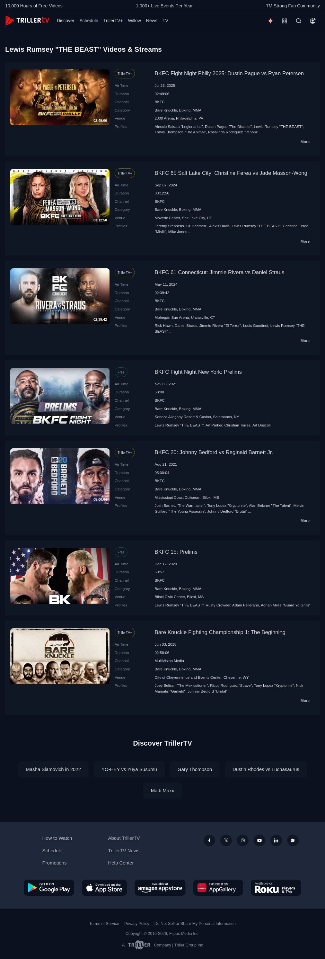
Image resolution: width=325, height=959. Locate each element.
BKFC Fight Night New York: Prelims (198, 372)
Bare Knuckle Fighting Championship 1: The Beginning (220, 632)
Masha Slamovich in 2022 (53, 769)
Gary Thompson (195, 769)
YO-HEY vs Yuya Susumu (129, 769)
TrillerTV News (123, 850)
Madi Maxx (162, 790)
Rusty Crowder (218, 605)
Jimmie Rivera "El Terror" (220, 325)
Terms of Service (104, 923)
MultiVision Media (169, 661)
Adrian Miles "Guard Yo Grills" (285, 605)
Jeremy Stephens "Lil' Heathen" (181, 226)
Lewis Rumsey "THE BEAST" (278, 126)
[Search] (299, 21)
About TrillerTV (124, 838)
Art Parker (214, 425)
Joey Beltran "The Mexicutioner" (181, 685)
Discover (65, 20)
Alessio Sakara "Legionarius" (179, 126)
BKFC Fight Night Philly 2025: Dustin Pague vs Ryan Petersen (229, 73)
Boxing (185, 110)
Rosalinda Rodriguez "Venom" (233, 132)
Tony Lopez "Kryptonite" (227, 505)
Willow (134, 20)
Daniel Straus (186, 325)
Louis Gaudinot (255, 325)
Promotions (54, 862)
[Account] (313, 21)
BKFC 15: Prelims (176, 552)
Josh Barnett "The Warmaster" (180, 505)
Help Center (121, 862)
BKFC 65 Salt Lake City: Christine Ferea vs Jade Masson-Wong (231, 173)
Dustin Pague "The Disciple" (228, 126)
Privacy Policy (136, 923)
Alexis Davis (219, 226)
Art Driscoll (261, 425)
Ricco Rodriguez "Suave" (231, 685)
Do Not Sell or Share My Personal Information (195, 923)
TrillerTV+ (113, 20)
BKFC (160, 102)
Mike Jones (177, 231)
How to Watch (57, 838)
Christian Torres (237, 425)
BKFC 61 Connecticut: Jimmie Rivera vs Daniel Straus (220, 272)
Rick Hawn (164, 325)
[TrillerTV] (27, 21)
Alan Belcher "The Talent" (270, 505)
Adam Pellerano (245, 605)
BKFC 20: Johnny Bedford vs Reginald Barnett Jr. (214, 452)
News (151, 20)
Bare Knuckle (166, 110)
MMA (197, 110)
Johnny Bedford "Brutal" (227, 511)
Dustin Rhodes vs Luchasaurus (266, 769)
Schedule (88, 20)
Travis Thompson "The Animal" (180, 132)
